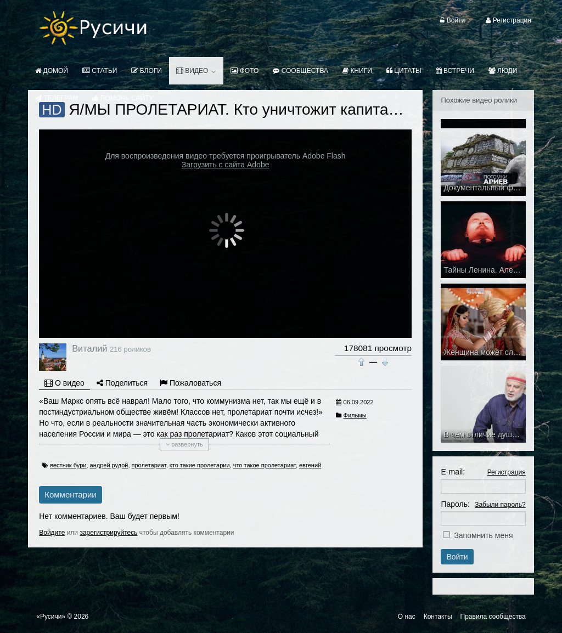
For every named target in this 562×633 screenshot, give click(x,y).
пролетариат (149, 465)
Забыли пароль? (500, 504)
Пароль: (455, 504)
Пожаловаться (190, 382)
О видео (64, 382)
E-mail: (453, 471)
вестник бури (68, 465)
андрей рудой (109, 465)
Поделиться (122, 382)
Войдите (52, 532)
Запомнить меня (483, 535)
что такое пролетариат (264, 465)
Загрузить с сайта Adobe (225, 164)
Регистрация (506, 472)
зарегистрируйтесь (108, 532)
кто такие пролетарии (200, 465)
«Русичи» (50, 616)
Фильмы (355, 415)
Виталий (89, 348)
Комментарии (70, 494)
